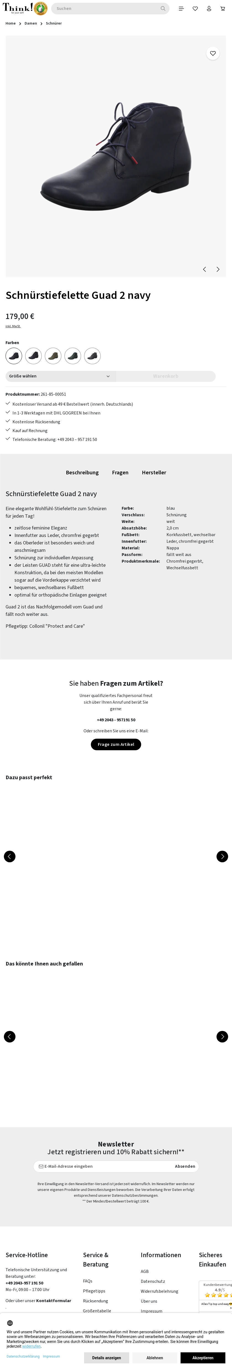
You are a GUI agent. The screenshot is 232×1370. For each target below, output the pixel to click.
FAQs (87, 1228)
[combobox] (97, 8)
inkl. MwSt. (13, 326)
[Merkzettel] (195, 8)
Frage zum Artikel (116, 744)
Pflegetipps (94, 1238)
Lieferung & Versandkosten (97, 1292)
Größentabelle (97, 1258)
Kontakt (91, 1307)
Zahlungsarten (97, 1278)
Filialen (148, 1269)
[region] (116, 157)
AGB (145, 1219)
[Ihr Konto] (209, 8)
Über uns (149, 1249)
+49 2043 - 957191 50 (116, 720)
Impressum (151, 1259)
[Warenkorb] (223, 8)
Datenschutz (153, 1229)
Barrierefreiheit (155, 1279)
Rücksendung (95, 1248)
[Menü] (181, 8)
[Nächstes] (217, 269)
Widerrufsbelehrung (159, 1239)
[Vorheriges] (205, 269)
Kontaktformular (53, 1248)
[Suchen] (163, 8)
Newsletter (94, 1268)
